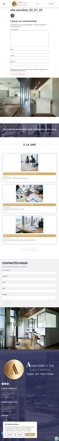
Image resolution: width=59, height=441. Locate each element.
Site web (12, 61)
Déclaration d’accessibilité (51, 437)
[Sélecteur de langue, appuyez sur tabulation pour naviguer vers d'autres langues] (37, 4)
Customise (10, 434)
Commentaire (14, 29)
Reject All (20, 434)
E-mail (12, 55)
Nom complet (5, 270)
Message (4, 294)
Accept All (30, 434)
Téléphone (4, 276)
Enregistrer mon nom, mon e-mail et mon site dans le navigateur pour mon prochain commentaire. (29, 70)
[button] (4, 4)
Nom (12, 49)
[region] (20, 430)
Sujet (3, 288)
